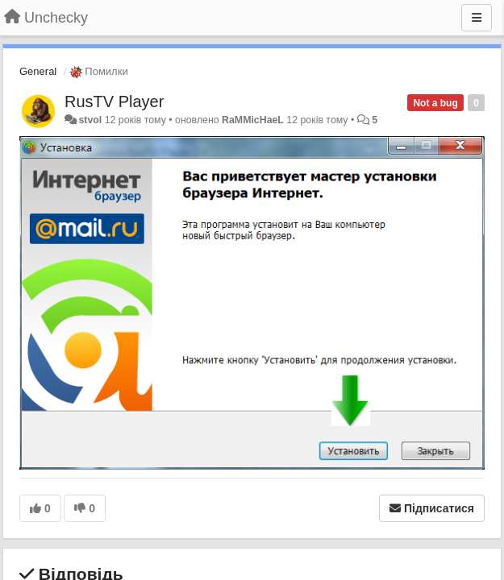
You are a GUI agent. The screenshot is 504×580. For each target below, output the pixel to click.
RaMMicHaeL (253, 120)
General (37, 71)
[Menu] (476, 17)
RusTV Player (114, 101)
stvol (90, 120)
